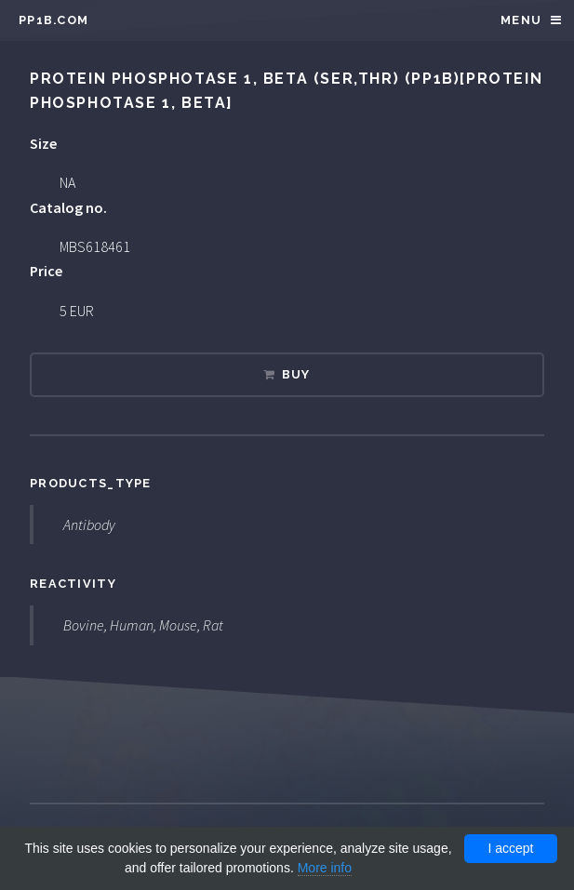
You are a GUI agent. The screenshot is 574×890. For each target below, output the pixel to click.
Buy (296, 374)
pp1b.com (53, 20)
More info (325, 867)
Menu (521, 20)
